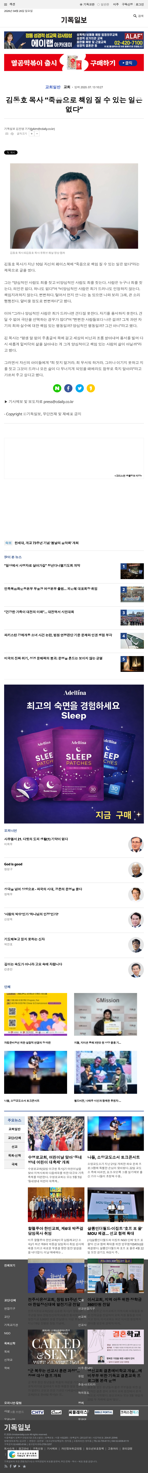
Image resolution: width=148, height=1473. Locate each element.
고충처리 (113, 1448)
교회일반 (52, 87)
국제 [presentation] (15, 1164)
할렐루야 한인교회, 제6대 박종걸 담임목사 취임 (55, 1231)
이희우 (8, 844)
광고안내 (23, 1448)
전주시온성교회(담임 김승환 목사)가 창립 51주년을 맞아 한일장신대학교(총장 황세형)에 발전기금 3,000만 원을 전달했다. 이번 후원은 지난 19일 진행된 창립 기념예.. (55, 1317)
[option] (39, 1020)
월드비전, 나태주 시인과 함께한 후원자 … (97, 1101)
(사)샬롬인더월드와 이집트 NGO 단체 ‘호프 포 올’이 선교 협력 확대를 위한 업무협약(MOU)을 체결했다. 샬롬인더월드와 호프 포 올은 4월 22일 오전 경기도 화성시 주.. (116, 1246)
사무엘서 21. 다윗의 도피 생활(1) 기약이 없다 (36, 839)
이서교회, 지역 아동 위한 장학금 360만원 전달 (115, 1302)
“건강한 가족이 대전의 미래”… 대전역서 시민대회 (39, 612)
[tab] (14, 1129)
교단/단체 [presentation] (14, 1138)
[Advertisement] (74, 509)
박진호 (8, 944)
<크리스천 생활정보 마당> (128, 476)
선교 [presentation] (15, 1147)
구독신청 (127, 4)
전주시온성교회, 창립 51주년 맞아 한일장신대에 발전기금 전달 (55, 1302)
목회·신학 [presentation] (14, 1155)
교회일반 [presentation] (14, 1129)
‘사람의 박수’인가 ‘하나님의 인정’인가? (31, 914)
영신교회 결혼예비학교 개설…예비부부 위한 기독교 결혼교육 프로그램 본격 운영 (115, 1375)
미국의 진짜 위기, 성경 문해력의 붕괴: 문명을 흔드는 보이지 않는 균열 (53, 658)
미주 (116, 4)
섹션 (9, 4)
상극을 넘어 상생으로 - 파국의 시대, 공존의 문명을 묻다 (43, 889)
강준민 (8, 969)
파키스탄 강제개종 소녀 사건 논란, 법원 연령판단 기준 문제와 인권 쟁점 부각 (58, 635)
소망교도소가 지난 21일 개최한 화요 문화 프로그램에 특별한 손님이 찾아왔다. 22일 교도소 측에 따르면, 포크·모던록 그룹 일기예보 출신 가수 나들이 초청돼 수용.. (115, 1170)
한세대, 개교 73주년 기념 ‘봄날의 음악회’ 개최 (46, 543)
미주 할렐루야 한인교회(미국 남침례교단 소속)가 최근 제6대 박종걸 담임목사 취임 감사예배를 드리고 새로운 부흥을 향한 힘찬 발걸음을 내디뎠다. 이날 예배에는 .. (56, 1246)
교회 (67, 87)
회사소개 (9, 1448)
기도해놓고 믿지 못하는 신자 (24, 939)
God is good (13, 864)
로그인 (140, 4)
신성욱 (8, 919)
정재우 (8, 894)
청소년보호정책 (95, 1448)
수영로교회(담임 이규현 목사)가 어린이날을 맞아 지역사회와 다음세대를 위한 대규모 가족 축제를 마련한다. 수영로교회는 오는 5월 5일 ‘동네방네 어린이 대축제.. (56, 1175)
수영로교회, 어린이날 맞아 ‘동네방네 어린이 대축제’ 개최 (55, 1160)
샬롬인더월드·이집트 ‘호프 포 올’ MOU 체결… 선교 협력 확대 (115, 1231)
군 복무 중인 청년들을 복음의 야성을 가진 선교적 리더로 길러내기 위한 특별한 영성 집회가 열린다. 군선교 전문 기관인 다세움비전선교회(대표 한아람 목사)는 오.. (55, 1388)
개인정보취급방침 (71, 1448)
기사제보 (52, 1448)
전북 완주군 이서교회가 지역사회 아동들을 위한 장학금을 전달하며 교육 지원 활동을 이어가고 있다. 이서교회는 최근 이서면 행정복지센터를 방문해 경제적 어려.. (115, 1317)
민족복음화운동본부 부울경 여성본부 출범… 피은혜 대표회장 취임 (50, 588)
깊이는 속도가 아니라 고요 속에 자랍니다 (33, 964)
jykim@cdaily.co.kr (42, 129)
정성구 (8, 869)
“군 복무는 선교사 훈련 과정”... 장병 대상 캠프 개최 (54, 1373)
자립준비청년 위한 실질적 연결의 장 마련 (27, 1043)
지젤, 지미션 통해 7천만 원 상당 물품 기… (97, 1043)
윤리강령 (127, 1448)
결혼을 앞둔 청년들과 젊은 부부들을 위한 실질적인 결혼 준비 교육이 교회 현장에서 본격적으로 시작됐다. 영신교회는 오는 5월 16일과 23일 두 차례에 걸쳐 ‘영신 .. (115, 1393)
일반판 (105, 4)
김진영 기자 (23, 129)
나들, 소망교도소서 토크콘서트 (21, 1101)
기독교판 (89, 4)
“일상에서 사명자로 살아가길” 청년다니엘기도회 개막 (42, 565)
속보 (8, 543)
